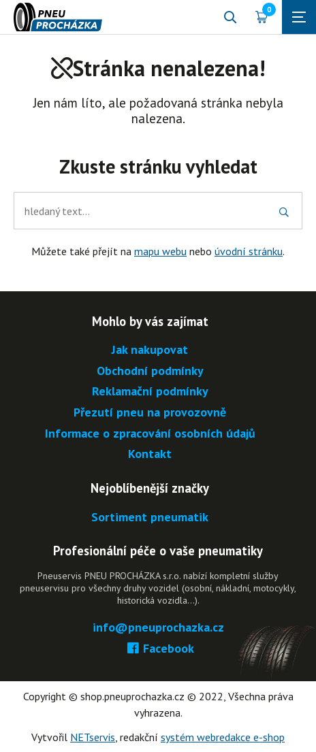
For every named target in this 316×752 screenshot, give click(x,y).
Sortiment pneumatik (149, 517)
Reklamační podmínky (150, 392)
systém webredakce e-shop (223, 737)
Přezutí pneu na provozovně (150, 413)
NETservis (92, 737)
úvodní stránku (249, 251)
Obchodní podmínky (150, 371)
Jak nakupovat (150, 350)
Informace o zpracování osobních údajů (150, 434)
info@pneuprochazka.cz (158, 628)
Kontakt (150, 454)
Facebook (158, 649)
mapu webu (160, 251)
